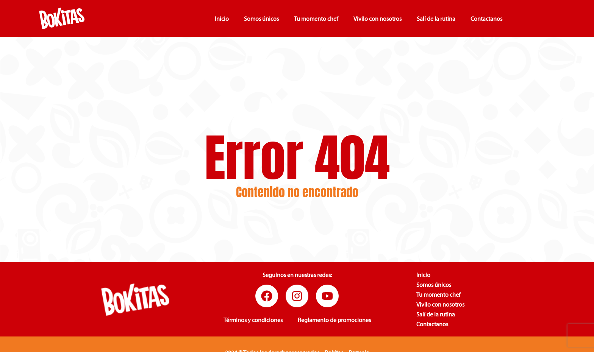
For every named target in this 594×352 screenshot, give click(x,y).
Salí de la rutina (436, 18)
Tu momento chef (316, 18)
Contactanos (486, 18)
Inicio (222, 18)
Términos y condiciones (253, 320)
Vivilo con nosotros (377, 18)
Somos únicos (261, 18)
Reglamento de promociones (334, 320)
